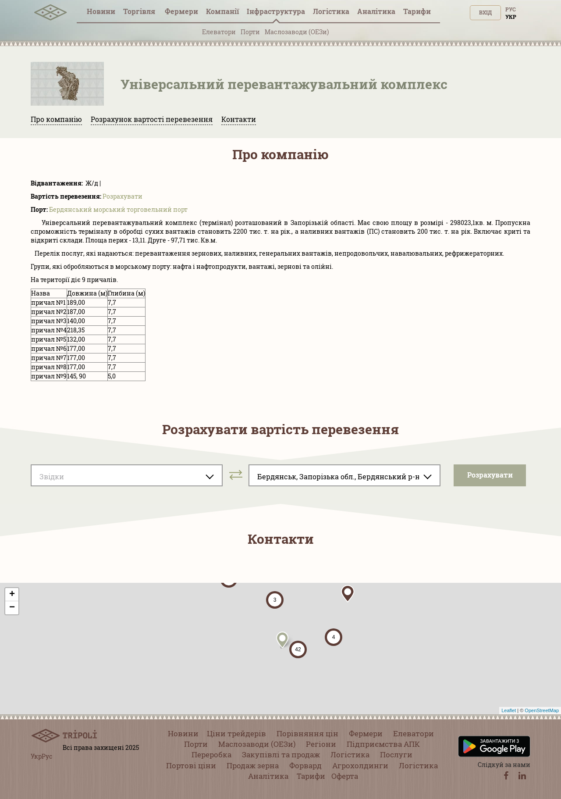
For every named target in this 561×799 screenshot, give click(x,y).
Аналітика (376, 11)
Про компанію (56, 119)
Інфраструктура (276, 11)
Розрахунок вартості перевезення (152, 119)
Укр (510, 16)
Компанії (222, 11)
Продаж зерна (253, 765)
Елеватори (219, 32)
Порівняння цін (307, 733)
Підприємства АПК (383, 744)
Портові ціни (191, 765)
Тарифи (417, 11)
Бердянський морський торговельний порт (118, 209)
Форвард (305, 765)
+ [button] (12, 594)
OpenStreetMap (542, 710)
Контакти (238, 119)
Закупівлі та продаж (281, 754)
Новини (101, 11)
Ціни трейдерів (236, 733)
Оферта (344, 776)
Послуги (396, 754)
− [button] (12, 607)
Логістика (331, 11)
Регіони (321, 744)
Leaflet (508, 710)
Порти (250, 32)
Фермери (181, 11)
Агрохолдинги (360, 765)
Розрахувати (122, 196)
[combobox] (127, 475)
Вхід (485, 12)
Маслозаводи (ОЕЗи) (297, 32)
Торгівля (140, 11)
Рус (510, 9)
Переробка (211, 754)
